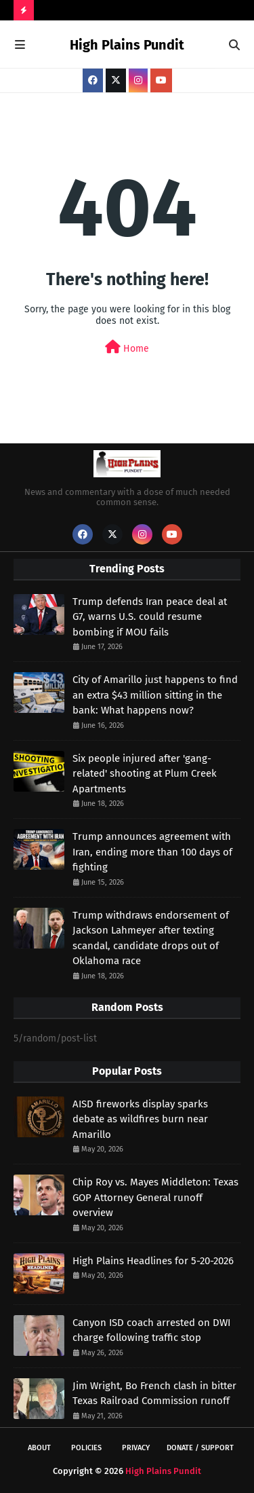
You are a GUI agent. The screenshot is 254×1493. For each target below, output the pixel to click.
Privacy (136, 1447)
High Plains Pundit (127, 45)
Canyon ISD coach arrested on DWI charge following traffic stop (151, 1330)
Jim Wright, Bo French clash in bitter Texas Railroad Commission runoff (154, 1393)
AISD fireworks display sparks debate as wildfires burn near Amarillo (140, 1119)
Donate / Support (200, 1447)
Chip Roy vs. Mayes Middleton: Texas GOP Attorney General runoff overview (155, 1197)
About (39, 1447)
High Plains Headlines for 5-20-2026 (153, 1261)
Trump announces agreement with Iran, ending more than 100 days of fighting (152, 851)
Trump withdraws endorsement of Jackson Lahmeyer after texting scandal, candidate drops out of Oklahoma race (150, 938)
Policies (86, 1447)
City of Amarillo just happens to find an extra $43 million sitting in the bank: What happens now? (155, 695)
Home (127, 347)
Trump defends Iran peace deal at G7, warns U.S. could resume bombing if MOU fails (149, 616)
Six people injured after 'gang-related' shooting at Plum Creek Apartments (144, 773)
